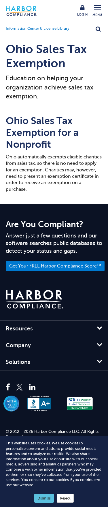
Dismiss (44, 498)
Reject (65, 498)
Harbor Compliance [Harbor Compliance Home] (24, 11)
